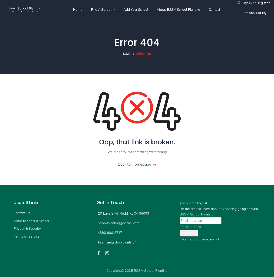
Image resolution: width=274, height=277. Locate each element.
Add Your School (135, 9)
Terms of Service (27, 236)
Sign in (247, 3)
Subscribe (188, 233)
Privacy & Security (27, 228)
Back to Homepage (137, 164)
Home (77, 9)
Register (263, 3)
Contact (214, 9)
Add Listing (255, 12)
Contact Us (22, 213)
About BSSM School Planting (178, 9)
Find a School (103, 9)
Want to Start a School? (32, 221)
